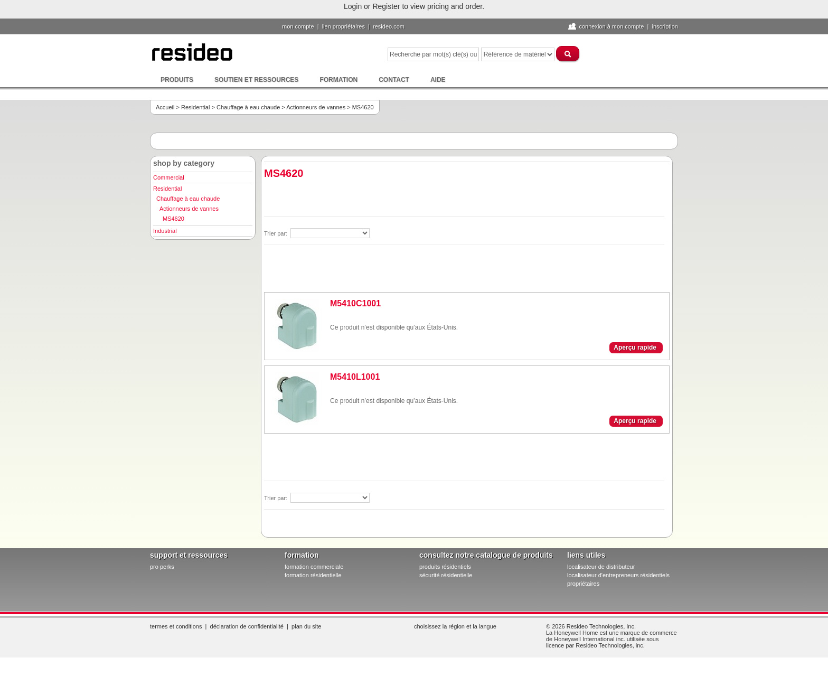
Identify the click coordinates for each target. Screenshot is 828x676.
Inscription (665, 26)
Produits (177, 79)
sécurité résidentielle (445, 575)
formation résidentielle (313, 575)
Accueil (165, 107)
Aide (438, 79)
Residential (195, 107)
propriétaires (583, 583)
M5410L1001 (355, 376)
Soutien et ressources (256, 79)
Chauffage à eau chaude (248, 107)
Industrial (165, 231)
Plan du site (306, 626)
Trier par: (276, 233)
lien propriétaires (343, 26)
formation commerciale (314, 567)
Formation (338, 79)
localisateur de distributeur (601, 567)
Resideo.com (388, 26)
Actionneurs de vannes (315, 107)
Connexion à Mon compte (611, 26)
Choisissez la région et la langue (455, 626)
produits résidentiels (445, 567)
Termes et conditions (176, 626)
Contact (394, 79)
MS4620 (173, 218)
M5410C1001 (355, 303)
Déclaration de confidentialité (247, 626)
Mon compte (298, 26)
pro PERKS (162, 567)
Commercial (168, 177)
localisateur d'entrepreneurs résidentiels (618, 575)
